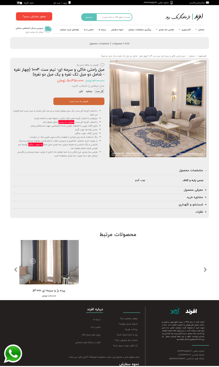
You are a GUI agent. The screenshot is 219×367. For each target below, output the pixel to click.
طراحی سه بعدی (166, 29)
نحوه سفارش (117, 29)
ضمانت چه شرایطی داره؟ (126, 340)
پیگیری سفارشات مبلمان (139, 29)
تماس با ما (89, 29)
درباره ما (96, 319)
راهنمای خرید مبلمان (69, 29)
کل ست (99, 91)
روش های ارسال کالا (91, 335)
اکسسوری (186, 29)
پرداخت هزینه (131, 329)
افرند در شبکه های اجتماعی (87, 342)
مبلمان (201, 29)
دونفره (89, 91)
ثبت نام (57, 3)
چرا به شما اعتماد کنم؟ (127, 335)
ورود (65, 3)
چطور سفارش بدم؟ (129, 318)
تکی (81, 91)
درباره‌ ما (102, 29)
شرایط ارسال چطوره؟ (128, 324)
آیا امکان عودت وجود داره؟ (125, 345)
